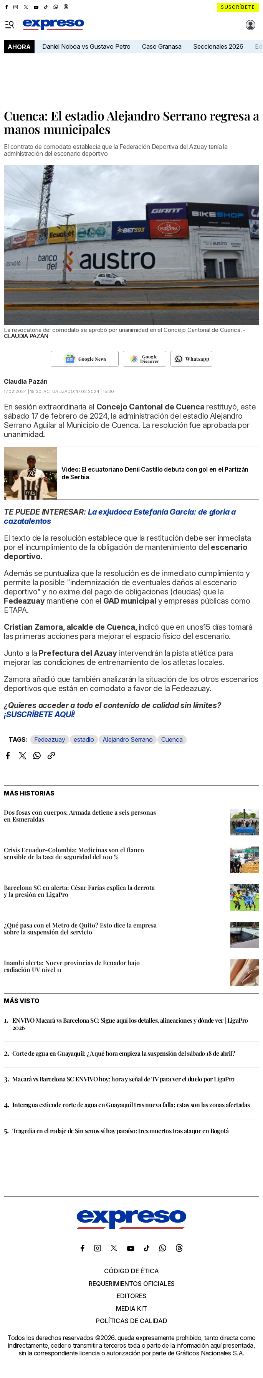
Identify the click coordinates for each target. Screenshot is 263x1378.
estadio (84, 739)
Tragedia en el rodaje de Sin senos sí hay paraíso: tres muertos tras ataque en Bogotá (120, 1131)
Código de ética (131, 1270)
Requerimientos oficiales (132, 1283)
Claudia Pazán (26, 381)
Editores (131, 1295)
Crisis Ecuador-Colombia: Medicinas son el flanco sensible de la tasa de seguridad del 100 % (74, 853)
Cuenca (172, 739)
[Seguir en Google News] (85, 359)
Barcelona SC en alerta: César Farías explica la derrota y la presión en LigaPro (79, 890)
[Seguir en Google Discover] (144, 359)
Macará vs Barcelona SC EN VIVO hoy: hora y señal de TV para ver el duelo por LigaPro (123, 1079)
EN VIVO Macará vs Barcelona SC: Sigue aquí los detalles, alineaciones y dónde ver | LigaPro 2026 (130, 1023)
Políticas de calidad (131, 1320)
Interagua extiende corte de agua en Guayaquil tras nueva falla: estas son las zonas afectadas (131, 1105)
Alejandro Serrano (128, 739)
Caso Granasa (162, 46)
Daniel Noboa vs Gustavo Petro (86, 46)
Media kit (131, 1308)
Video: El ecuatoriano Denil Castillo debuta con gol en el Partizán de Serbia (154, 473)
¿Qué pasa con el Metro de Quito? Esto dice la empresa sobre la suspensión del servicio (80, 928)
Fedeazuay (49, 739)
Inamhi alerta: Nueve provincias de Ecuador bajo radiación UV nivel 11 (72, 966)
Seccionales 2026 (218, 46)
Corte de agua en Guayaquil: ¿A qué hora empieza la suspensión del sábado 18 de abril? (123, 1053)
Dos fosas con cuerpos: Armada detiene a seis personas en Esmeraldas (80, 815)
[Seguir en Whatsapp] (191, 359)
